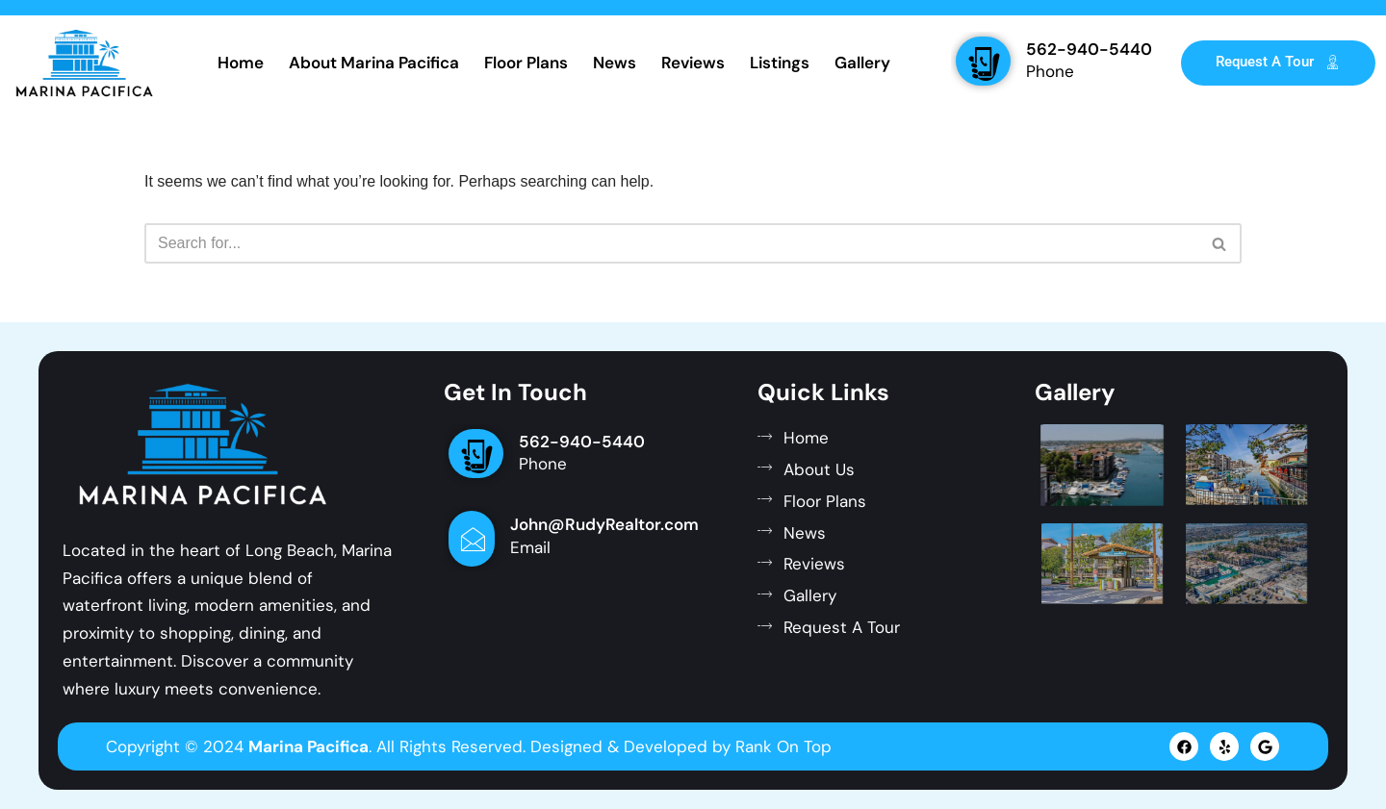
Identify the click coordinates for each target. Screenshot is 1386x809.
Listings (779, 62)
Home (241, 62)
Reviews (693, 62)
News (614, 62)
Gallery (862, 62)
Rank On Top (783, 746)
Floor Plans (526, 62)
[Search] (671, 243)
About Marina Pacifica (374, 62)
